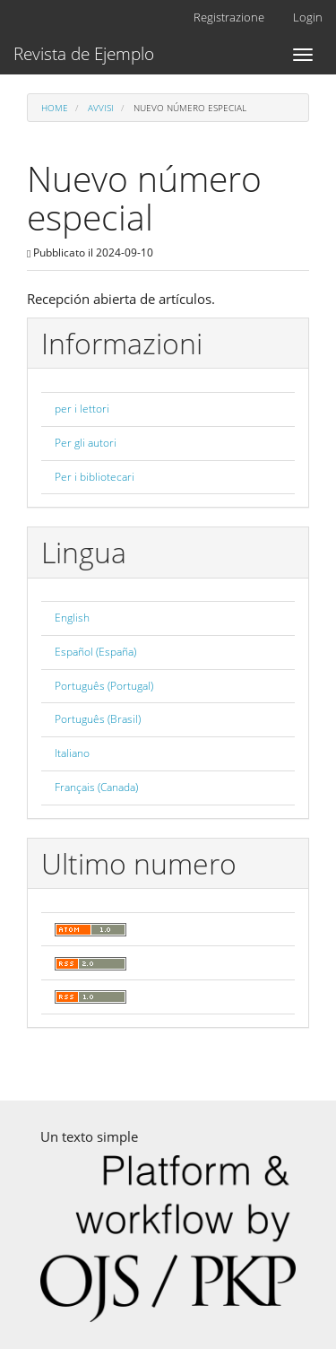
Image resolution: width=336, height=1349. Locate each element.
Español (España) (95, 651)
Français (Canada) (96, 787)
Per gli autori (85, 442)
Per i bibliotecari (94, 476)
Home (54, 107)
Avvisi (101, 107)
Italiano (72, 753)
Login (308, 17)
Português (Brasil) (98, 719)
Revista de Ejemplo (83, 53)
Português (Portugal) (104, 685)
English (72, 617)
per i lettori (82, 408)
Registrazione (229, 17)
